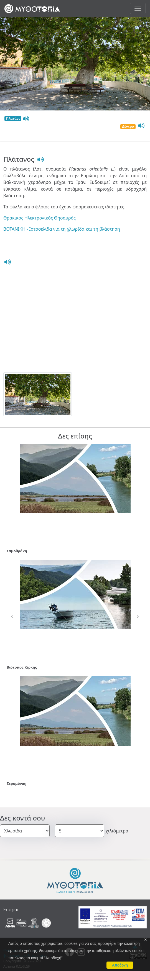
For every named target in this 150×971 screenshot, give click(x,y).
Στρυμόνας (16, 783)
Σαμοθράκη (17, 550)
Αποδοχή (120, 965)
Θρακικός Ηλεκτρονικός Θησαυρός (39, 218)
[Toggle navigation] (138, 8)
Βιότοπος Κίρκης (22, 667)
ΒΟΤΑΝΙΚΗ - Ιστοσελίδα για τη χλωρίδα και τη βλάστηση (61, 229)
